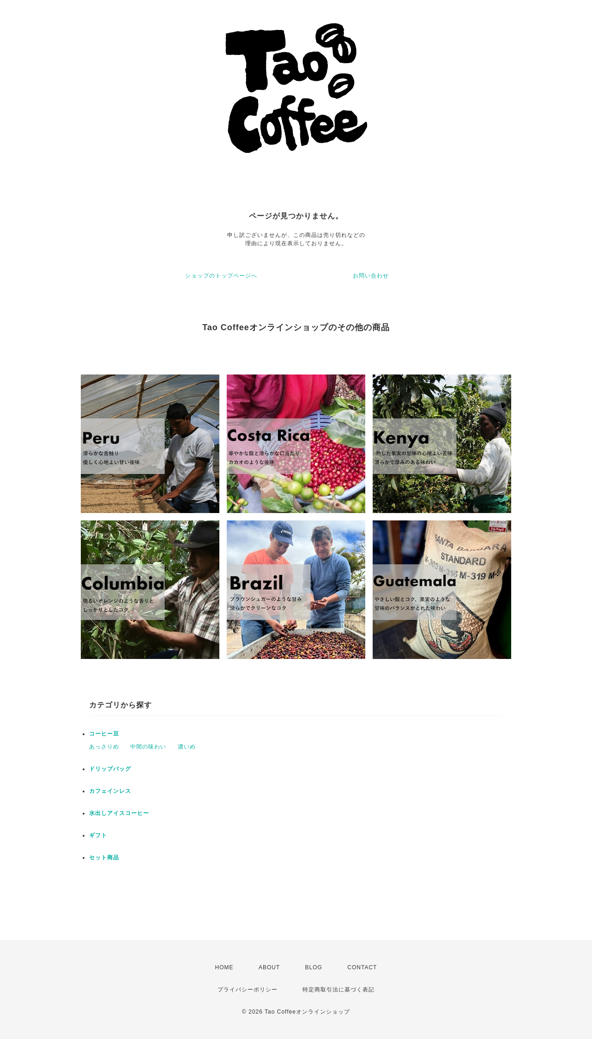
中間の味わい (148, 746)
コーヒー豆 (104, 734)
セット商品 (104, 857)
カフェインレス (110, 791)
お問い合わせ (371, 275)
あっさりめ (104, 746)
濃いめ (187, 746)
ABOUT (269, 967)
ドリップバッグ (110, 769)
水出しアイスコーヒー (119, 813)
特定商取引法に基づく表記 (338, 989)
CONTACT (362, 967)
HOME (224, 967)
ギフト (98, 835)
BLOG (313, 967)
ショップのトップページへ (221, 275)
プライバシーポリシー (247, 989)
